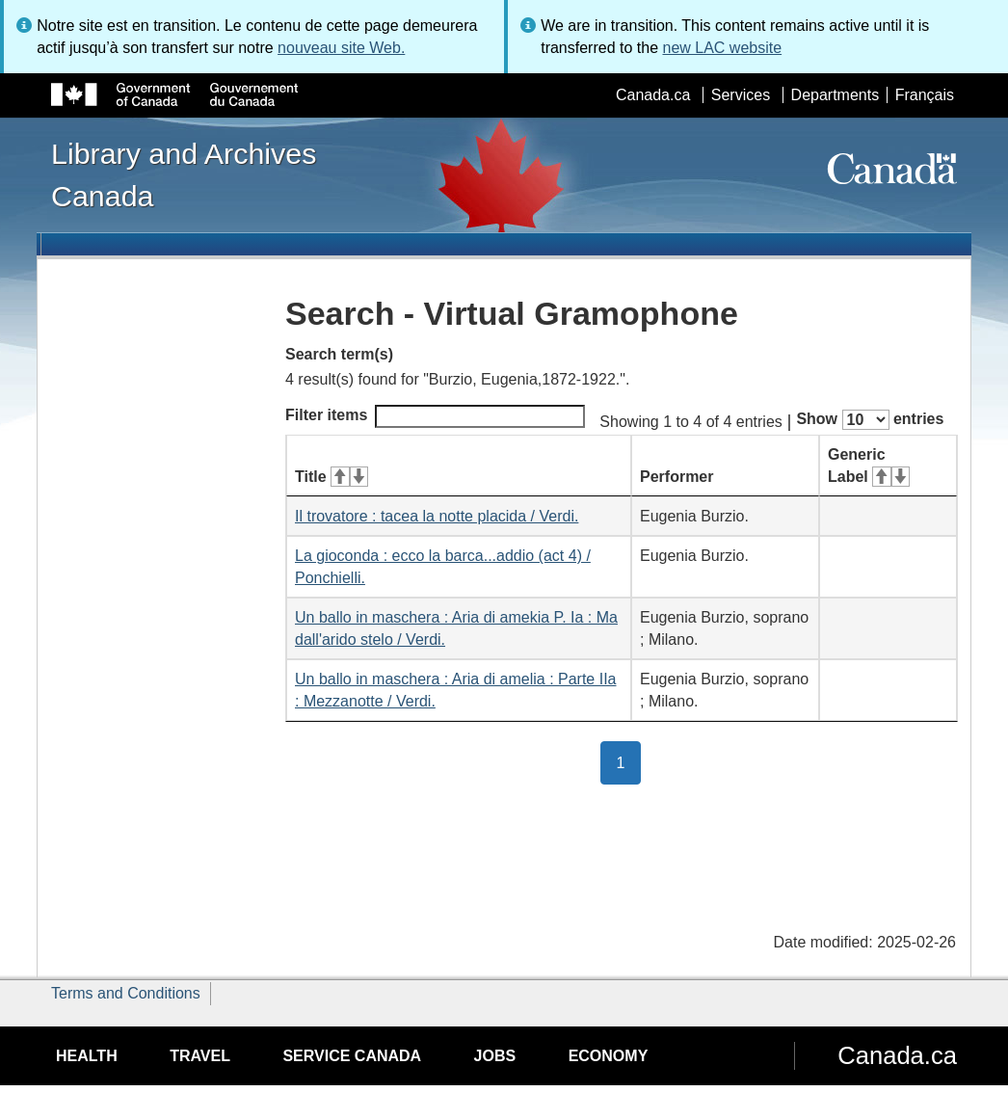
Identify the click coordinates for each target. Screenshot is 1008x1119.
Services (740, 95)
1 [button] (629, 761)
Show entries (869, 420)
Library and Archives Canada (183, 174)
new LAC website (722, 48)
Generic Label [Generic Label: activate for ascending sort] (869, 465)
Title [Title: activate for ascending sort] (331, 476)
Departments (835, 95)
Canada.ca (653, 95)
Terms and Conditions (125, 993)
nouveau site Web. (341, 48)
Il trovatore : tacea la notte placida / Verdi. (436, 516)
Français (924, 95)
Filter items (435, 416)
